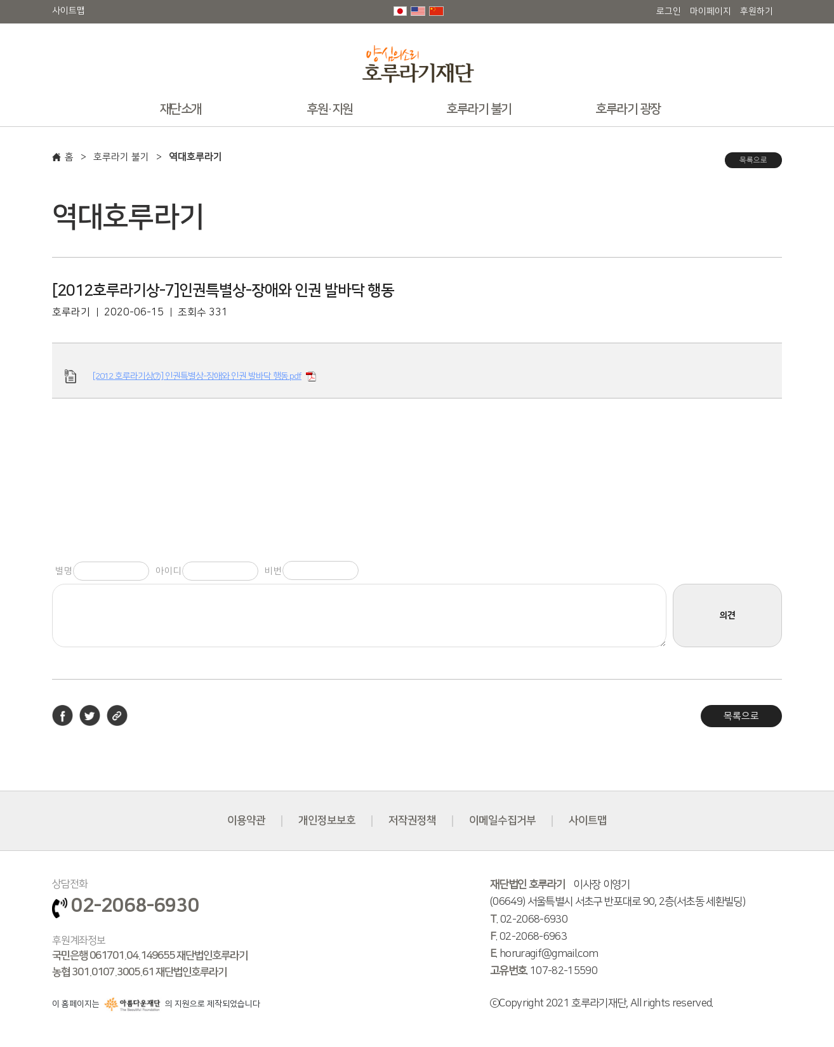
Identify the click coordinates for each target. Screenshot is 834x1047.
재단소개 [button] (181, 109)
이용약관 (246, 820)
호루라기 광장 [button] (628, 109)
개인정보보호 (326, 820)
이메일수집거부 (502, 820)
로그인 (668, 11)
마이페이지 (710, 11)
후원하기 (756, 11)
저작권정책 (412, 820)
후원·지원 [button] (330, 109)
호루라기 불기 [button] (479, 109)
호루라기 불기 (121, 157)
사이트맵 (68, 11)
